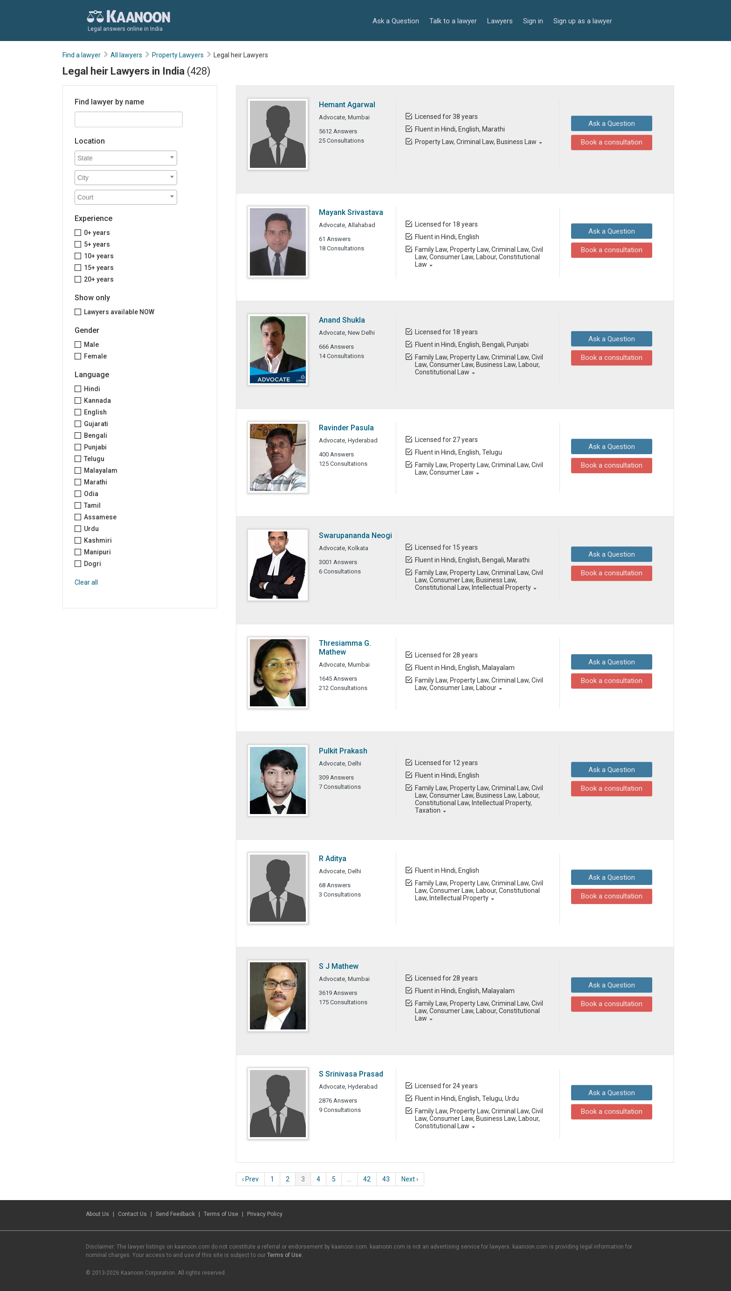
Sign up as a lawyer (582, 21)
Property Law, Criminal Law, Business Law (475, 141)
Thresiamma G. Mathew (345, 647)
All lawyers (126, 55)
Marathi (95, 482)
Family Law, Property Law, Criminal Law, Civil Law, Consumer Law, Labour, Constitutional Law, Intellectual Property (478, 890)
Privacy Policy (265, 1214)
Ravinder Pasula (346, 427)
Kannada (97, 400)
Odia (91, 493)
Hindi (92, 389)
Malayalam (100, 470)
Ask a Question (395, 21)
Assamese (100, 517)
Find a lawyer (81, 55)
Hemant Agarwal (347, 104)
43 (386, 1179)
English (95, 412)
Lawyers (500, 21)
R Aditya (332, 858)
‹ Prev (250, 1179)
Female (95, 356)
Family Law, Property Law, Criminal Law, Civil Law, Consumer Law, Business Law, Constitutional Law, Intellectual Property (478, 580)
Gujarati (96, 424)
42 (367, 1179)
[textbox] (128, 158)
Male (91, 344)
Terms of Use (221, 1214)
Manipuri (97, 552)
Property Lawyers (178, 55)
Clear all (86, 582)
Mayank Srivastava (351, 212)
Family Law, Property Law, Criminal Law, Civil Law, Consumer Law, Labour (478, 684)
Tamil (92, 505)
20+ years (99, 279)
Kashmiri (98, 540)
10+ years (99, 256)
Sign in (533, 21)
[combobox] (126, 158)
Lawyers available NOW (119, 312)
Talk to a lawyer (453, 21)
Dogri (92, 563)
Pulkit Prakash (343, 750)
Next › (409, 1179)
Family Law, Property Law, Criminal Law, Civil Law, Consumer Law (478, 468)
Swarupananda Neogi (355, 535)
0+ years (97, 232)
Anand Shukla (342, 320)
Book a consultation (609, 142)
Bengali (95, 435)
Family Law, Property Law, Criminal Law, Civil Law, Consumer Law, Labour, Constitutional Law (478, 257)
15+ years (99, 267)
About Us (97, 1214)
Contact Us (132, 1214)
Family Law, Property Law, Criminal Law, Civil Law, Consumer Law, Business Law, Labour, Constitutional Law (478, 364)
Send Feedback (175, 1214)
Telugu (94, 459)
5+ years (97, 244)
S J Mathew (339, 966)
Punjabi (95, 447)
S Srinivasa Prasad (351, 1074)
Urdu (91, 528)
